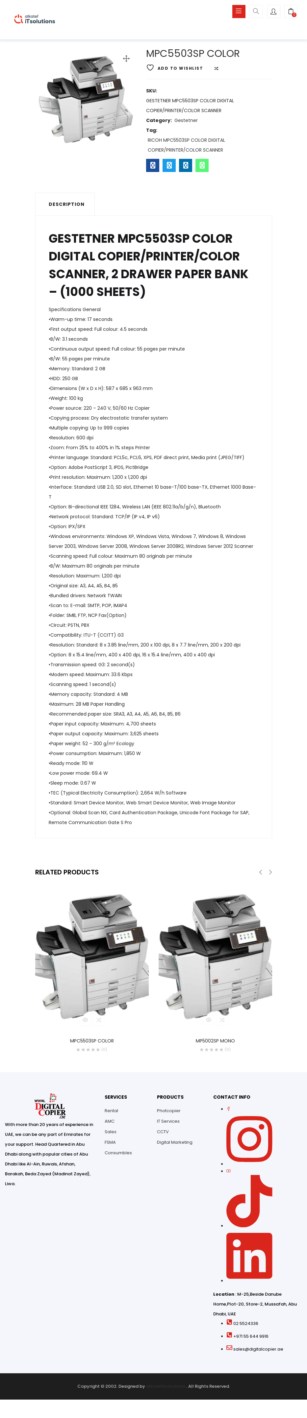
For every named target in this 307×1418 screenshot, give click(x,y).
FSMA (110, 1144)
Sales (110, 1134)
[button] (291, 12)
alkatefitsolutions (165, 1388)
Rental (111, 1113)
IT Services (168, 1123)
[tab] (65, 205)
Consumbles (118, 1155)
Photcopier (169, 1113)
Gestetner (186, 122)
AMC (110, 1123)
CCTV (163, 1134)
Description (67, 206)
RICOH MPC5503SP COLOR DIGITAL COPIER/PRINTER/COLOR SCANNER (186, 146)
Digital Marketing (174, 1144)
